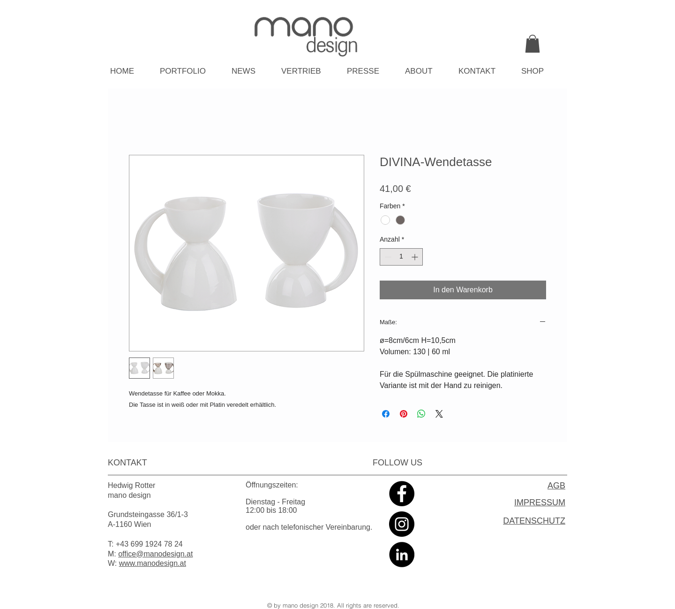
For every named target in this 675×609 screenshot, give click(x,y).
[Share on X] (439, 413)
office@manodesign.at (155, 554)
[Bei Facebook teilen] (385, 413)
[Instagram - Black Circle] (401, 524)
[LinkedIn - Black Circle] (401, 554)
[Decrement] (387, 257)
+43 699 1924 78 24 (149, 544)
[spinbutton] (401, 257)
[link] (532, 44)
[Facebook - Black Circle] (401, 493)
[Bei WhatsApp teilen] (421, 413)
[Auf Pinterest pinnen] (403, 413)
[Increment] (415, 257)
